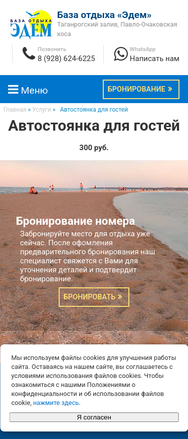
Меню (28, 90)
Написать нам (154, 58)
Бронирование (136, 89)
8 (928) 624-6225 (66, 58)
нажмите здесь (56, 402)
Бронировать (89, 297)
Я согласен (94, 417)
